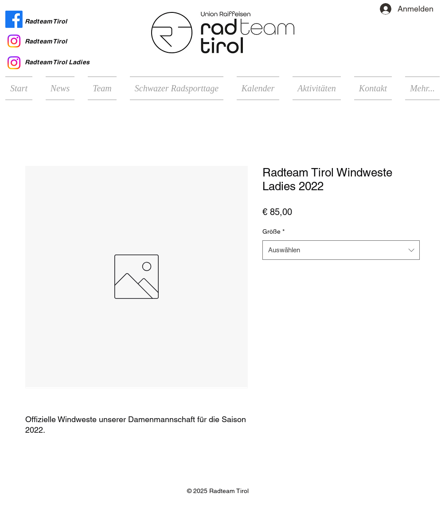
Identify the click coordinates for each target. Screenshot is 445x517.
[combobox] (341, 250)
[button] (316, 88)
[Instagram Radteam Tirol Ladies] (14, 62)
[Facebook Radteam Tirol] (14, 19)
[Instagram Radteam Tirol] (14, 41)
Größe (273, 231)
